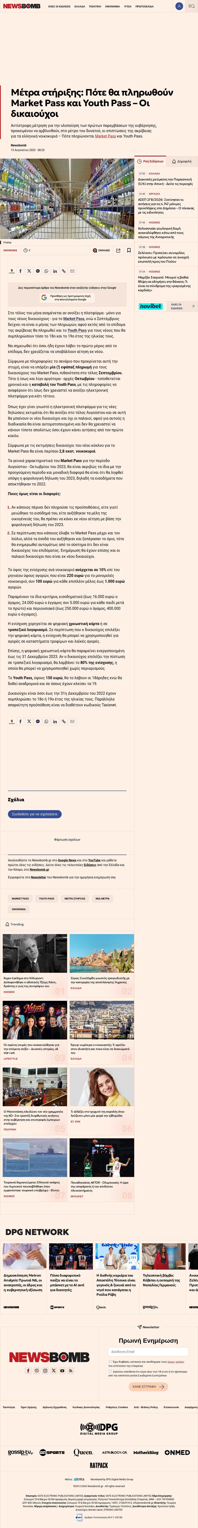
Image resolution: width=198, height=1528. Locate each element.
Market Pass (105, 136)
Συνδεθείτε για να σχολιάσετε (34, 814)
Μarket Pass (73, 319)
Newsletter (38, 877)
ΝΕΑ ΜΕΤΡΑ (102, 898)
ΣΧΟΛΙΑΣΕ (101, 250)
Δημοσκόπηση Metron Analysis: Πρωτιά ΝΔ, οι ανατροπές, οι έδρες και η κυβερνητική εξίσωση (23, 1282)
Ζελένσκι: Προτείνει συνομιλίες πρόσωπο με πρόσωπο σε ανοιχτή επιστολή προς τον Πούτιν (163, 257)
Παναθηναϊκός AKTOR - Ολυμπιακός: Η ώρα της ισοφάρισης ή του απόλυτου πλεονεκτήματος (99, 1186)
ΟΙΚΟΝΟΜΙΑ (112, 6)
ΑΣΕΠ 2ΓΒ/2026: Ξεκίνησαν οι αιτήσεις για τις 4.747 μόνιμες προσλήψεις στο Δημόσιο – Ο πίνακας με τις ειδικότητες (166, 206)
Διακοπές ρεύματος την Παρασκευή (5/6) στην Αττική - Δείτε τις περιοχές (165, 181)
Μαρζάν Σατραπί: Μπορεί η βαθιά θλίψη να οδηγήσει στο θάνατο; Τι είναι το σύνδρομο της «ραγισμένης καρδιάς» (164, 283)
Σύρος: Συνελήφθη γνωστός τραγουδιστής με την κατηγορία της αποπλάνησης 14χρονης (100, 980)
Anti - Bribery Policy (146, 1407)
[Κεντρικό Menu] (191, 6)
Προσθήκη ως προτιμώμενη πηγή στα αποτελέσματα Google (66, 298)
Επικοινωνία (171, 1407)
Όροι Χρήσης (29, 1407)
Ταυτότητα (9, 1407)
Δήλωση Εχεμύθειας (55, 1407)
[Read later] (129, 250)
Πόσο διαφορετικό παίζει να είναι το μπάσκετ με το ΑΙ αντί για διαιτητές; (67, 1282)
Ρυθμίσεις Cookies (117, 1407)
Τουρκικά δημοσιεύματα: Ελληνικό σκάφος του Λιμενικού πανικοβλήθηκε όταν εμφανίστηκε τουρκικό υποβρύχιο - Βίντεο (32, 1186)
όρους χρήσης (175, 1361)
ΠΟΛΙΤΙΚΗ (95, 6)
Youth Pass (77, 330)
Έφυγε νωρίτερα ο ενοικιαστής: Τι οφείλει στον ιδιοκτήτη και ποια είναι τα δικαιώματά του (100, 1049)
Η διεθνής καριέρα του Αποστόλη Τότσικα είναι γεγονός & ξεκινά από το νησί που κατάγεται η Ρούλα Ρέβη (116, 1285)
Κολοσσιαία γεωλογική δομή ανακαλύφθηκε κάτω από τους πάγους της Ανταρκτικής (160, 232)
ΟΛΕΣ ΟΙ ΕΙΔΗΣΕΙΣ (59, 6)
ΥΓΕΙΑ (127, 6)
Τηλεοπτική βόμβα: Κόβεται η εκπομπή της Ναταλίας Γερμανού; (161, 1280)
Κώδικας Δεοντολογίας (86, 1407)
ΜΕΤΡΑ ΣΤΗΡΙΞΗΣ (75, 898)
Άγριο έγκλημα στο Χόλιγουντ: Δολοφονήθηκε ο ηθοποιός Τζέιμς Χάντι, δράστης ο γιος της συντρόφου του (30, 982)
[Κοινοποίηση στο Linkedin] (55, 271)
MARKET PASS (20, 898)
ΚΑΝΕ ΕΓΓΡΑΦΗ (148, 1386)
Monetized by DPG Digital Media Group (112, 1479)
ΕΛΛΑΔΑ (80, 6)
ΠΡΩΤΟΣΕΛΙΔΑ (145, 6)
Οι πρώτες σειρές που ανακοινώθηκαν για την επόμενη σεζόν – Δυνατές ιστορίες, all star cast (31, 1049)
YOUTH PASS (46, 898)
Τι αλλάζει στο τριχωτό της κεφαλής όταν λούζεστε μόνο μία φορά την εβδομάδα (97, 1113)
